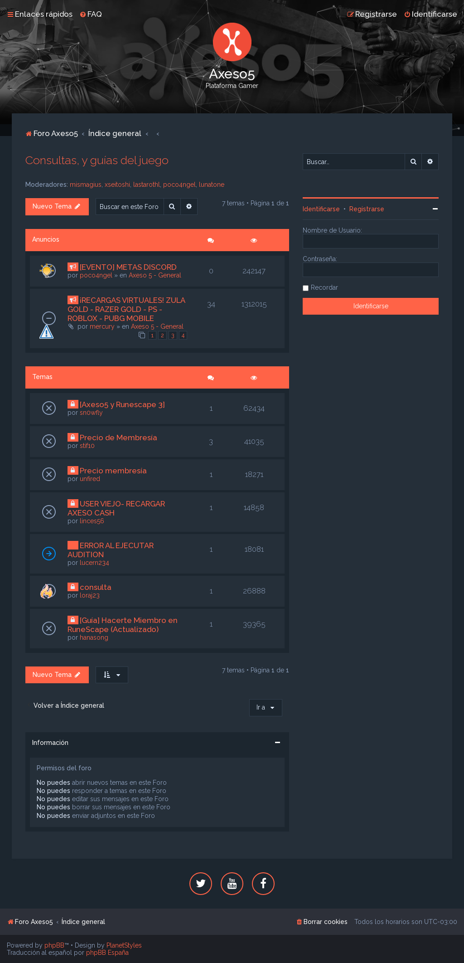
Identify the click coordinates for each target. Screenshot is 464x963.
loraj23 (90, 595)
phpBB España (107, 952)
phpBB (54, 945)
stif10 (87, 445)
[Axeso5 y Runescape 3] (122, 404)
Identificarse (321, 209)
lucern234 (94, 562)
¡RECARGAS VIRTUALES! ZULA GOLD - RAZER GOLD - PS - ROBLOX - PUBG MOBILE (126, 309)
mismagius (86, 184)
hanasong (94, 637)
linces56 (92, 521)
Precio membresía (113, 470)
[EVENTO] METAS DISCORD (128, 267)
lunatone (211, 184)
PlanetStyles (124, 945)
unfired (90, 478)
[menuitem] (90, 14)
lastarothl (146, 184)
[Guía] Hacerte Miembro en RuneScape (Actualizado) (123, 625)
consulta (95, 587)
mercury (102, 326)
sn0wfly (91, 412)
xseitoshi (117, 184)
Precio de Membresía (118, 437)
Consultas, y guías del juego (97, 160)
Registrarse (366, 209)
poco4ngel (179, 184)
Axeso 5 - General (155, 275)
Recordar (324, 287)
